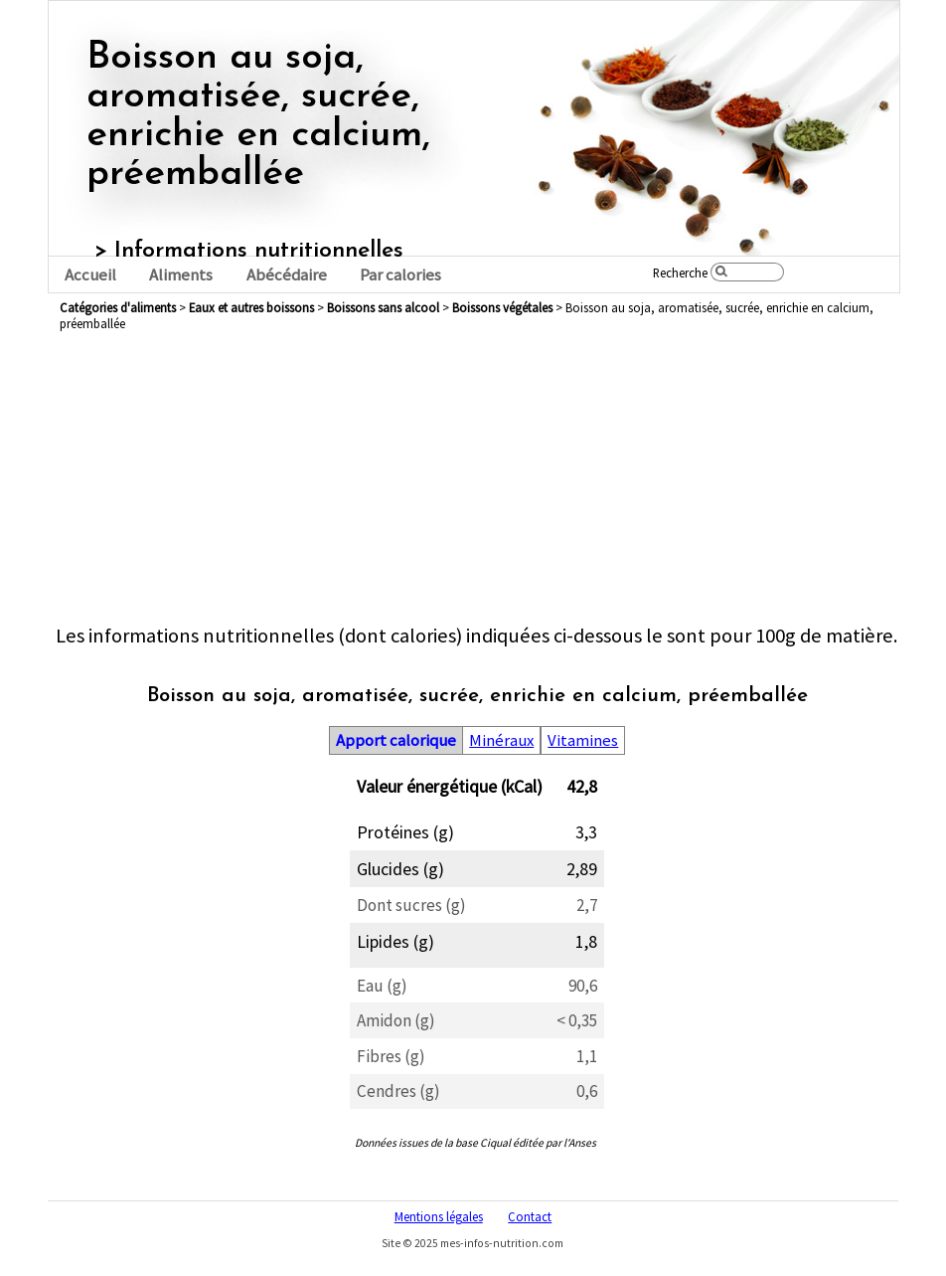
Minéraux (501, 740)
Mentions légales (438, 1216)
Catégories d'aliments (118, 307)
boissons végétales (502, 307)
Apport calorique (396, 740)
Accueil (90, 275)
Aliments (181, 275)
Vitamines (583, 740)
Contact (530, 1216)
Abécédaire (286, 275)
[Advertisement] (477, 483)
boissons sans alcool (383, 307)
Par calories (400, 275)
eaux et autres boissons (251, 307)
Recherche (680, 272)
